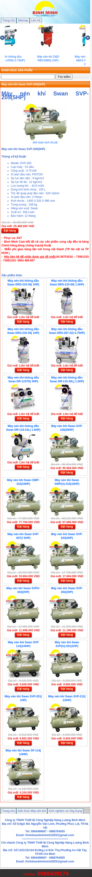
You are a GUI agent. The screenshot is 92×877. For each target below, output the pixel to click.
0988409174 (52, 873)
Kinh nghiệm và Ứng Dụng (65, 811)
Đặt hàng (10, 230)
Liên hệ (35, 20)
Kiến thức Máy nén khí (32, 811)
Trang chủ (8, 20)
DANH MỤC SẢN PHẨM (16, 70)
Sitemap (23, 20)
